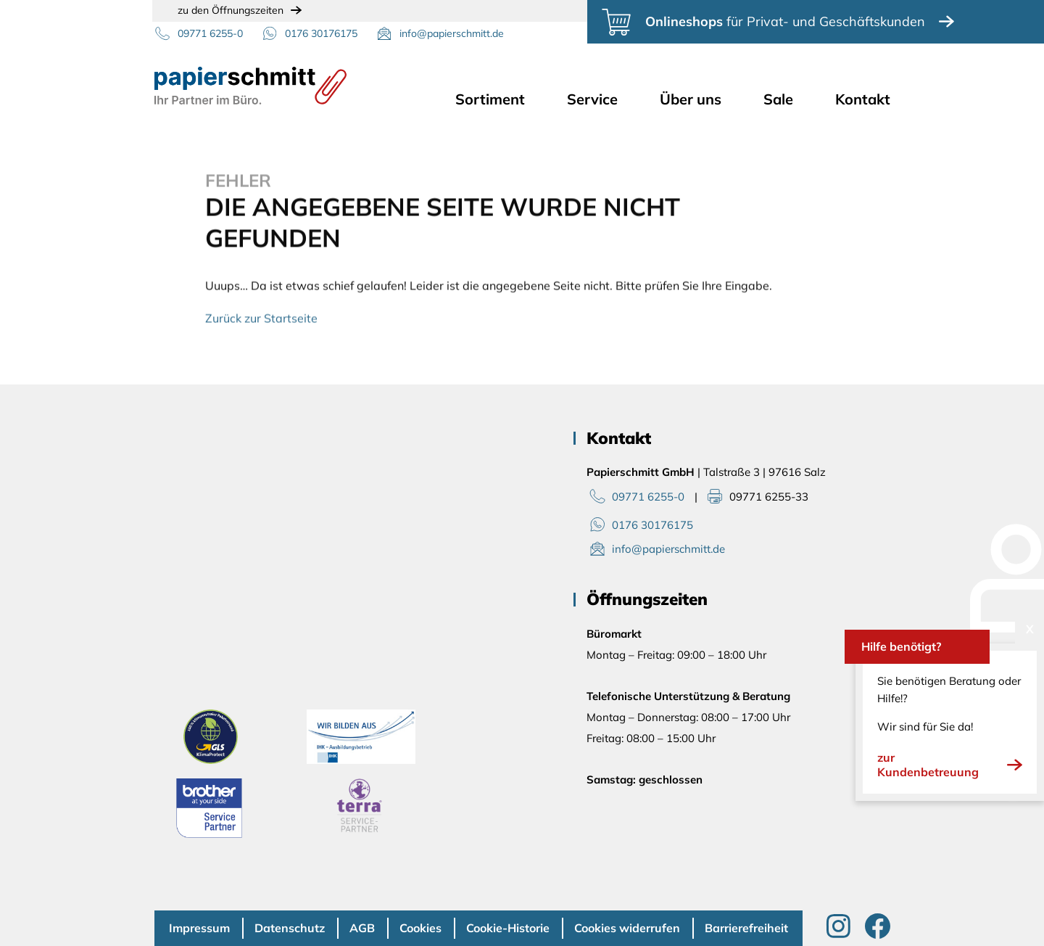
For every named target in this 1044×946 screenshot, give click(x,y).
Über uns (690, 99)
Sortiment (490, 99)
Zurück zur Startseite (261, 320)
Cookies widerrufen (627, 928)
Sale (778, 99)
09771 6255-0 (210, 33)
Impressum (199, 928)
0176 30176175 (321, 33)
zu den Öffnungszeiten (230, 10)
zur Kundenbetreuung (949, 764)
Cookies (420, 928)
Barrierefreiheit (746, 928)
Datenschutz (289, 928)
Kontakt (862, 99)
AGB (362, 928)
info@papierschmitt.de (451, 33)
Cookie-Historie (508, 928)
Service (592, 99)
